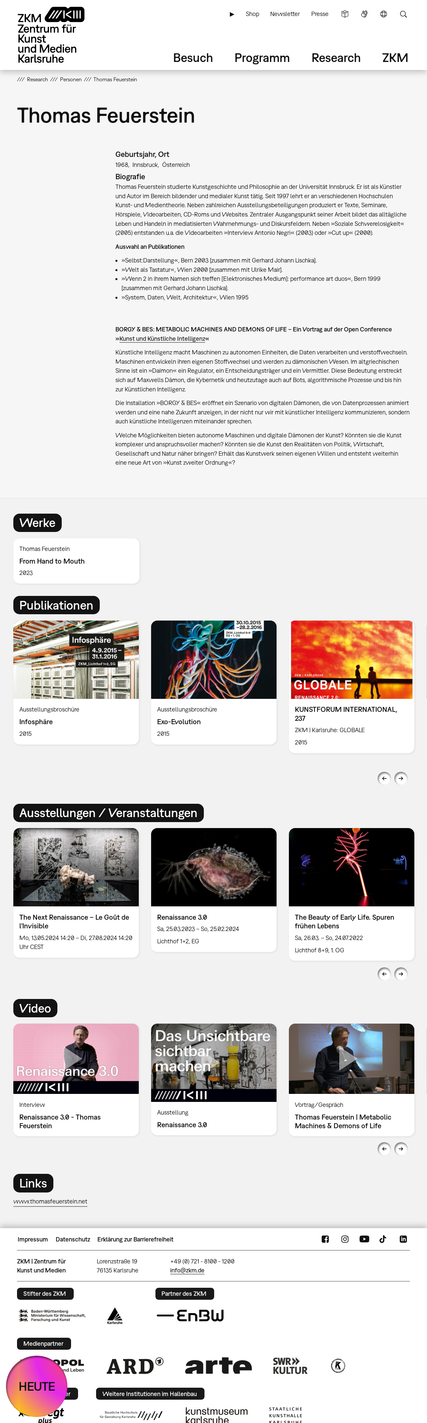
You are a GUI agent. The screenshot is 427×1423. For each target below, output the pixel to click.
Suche (403, 14)
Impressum (33, 1239)
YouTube (364, 1239)
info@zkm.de (187, 1270)
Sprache (383, 14)
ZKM (395, 57)
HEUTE (37, 1386)
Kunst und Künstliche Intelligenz (162, 338)
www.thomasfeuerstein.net (50, 1201)
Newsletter (285, 13)
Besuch (193, 57)
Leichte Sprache (345, 14)
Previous (384, 778)
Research (336, 57)
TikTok (383, 1239)
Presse (320, 13)
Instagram (345, 1239)
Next (401, 778)
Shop (252, 13)
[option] (79, 561)
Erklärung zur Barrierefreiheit (135, 1239)
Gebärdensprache (364, 14)
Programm (262, 57)
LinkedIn (403, 1239)
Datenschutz (73, 1239)
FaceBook (325, 1239)
